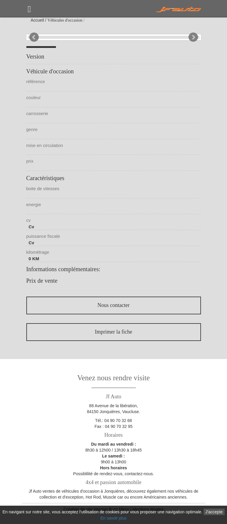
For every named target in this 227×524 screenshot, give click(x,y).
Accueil (37, 20)
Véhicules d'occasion (64, 20)
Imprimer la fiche (113, 332)
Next (193, 37)
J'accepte (214, 512)
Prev (34, 37)
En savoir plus (114, 518)
